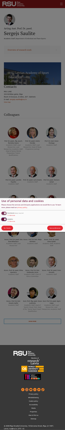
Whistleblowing (33, 397)
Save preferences (55, 228)
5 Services (11, 221)
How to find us (33, 415)
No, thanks (7, 228)
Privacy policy (33, 394)
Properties (33, 412)
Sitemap (33, 419)
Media (33, 408)
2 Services (11, 215)
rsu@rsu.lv (13, 428)
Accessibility (33, 405)
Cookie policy (33, 401)
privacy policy (22, 207)
